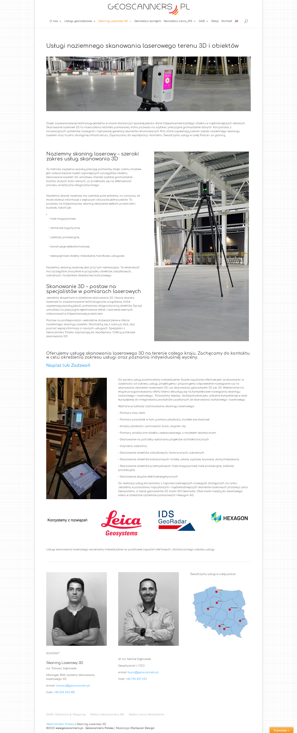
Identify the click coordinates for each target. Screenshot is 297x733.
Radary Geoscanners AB (107, 714)
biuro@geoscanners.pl (143, 672)
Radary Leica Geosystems (146, 714)
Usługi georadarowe (78, 21)
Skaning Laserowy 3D (113, 21)
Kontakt (226, 21)
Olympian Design (142, 728)
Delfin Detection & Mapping (65, 714)
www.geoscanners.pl (69, 728)
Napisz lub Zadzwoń (68, 365)
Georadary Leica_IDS (178, 21)
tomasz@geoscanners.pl (73, 685)
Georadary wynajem (147, 21)
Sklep (215, 21)
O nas (54, 21)
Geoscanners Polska (60, 724)
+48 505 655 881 (64, 692)
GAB (202, 21)
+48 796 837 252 (136, 679)
